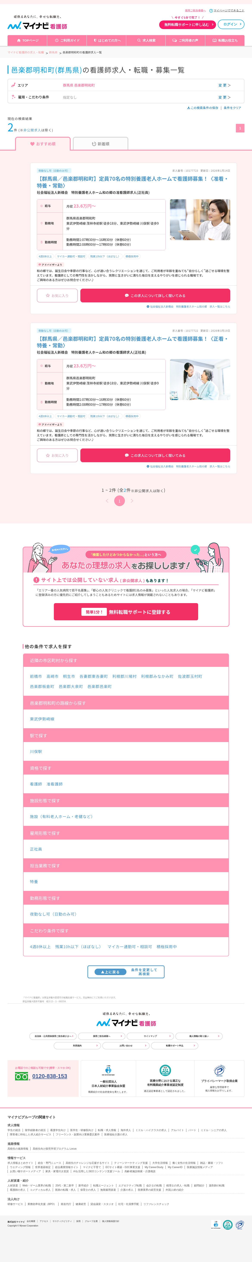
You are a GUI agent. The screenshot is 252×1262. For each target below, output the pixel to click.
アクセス (44, 1221)
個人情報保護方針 (110, 1221)
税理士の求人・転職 (178, 1185)
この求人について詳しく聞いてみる (155, 295)
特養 (34, 881)
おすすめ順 (43, 143)
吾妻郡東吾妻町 (93, 676)
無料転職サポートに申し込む (186, 24)
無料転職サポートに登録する (126, 612)
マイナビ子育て (92, 1167)
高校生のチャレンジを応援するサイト (88, 1162)
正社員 (36, 849)
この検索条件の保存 (203, 108)
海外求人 (126, 1130)
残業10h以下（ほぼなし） (105, 256)
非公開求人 (32, 130)
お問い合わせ (126, 1045)
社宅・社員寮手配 (128, 1204)
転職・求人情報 (107, 1130)
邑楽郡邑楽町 (99, 686)
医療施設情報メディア (200, 1167)
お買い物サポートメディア (25, 1171)
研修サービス (15, 1204)
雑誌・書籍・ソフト (211, 1162)
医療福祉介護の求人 (116, 1134)
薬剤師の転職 (216, 1185)
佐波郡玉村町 (190, 676)
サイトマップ (150, 1036)
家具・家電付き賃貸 (57, 1171)
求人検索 (149, 40)
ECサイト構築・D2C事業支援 (123, 1167)
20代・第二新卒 (64, 1185)
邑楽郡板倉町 (42, 686)
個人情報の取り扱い (199, 1036)
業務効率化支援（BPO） (42, 1204)
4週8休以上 (45, 256)
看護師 (36, 784)
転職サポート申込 (174, 1045)
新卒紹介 (83, 1185)
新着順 (100, 143)
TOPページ (30, 40)
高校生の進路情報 (18, 1148)
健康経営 (81, 1204)
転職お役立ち (228, 40)
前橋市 (36, 676)
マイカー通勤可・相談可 (71, 256)
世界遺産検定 (43, 1167)
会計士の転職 (154, 1185)
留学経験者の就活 (35, 1130)
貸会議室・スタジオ (102, 1204)
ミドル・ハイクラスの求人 (150, 1130)
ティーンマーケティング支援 (131, 1162)
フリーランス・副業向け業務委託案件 (78, 1134)
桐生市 (69, 676)
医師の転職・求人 (65, 1189)
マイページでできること (229, 10)
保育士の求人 (88, 1189)
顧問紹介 (199, 1185)
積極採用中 (132, 256)
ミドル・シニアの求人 (214, 1130)
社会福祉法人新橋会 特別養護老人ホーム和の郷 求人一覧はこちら (190, 306)
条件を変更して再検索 (126, 971)
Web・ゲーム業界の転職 (36, 1185)
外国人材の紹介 (175, 1189)
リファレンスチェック (156, 1204)
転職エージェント (103, 1185)
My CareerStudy (154, 1167)
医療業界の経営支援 (149, 1189)
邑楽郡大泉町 (71, 686)
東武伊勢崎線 (42, 719)
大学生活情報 (160, 1162)
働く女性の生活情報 (184, 1162)
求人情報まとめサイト (20, 1162)
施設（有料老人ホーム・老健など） (62, 816)
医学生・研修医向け (81, 1130)
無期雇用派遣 (108, 1189)
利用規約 (77, 1045)
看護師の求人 (17, 1189)
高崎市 (53, 676)
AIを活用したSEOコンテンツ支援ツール (96, 1171)
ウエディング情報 (20, 1167)
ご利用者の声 (188, 40)
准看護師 (55, 784)
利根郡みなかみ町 (157, 676)
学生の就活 (14, 1130)
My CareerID (175, 1167)
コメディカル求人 (40, 1189)
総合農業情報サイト (66, 1167)
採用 (78, 1221)
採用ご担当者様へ (195, 10)
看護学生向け (58, 1130)
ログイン (230, 24)
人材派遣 (13, 1185)
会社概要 (31, 1221)
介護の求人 (126, 1189)
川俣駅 (36, 751)
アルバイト (177, 1130)
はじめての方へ (109, 40)
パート (192, 1130)
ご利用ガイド (70, 40)
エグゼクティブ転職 (130, 1185)
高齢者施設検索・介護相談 (140, 1171)
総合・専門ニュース (49, 1162)
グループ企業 (91, 1221)
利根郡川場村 (124, 676)
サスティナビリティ (62, 1221)
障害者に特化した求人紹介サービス (30, 1134)
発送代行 (66, 1204)
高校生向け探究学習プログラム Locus (54, 1148)
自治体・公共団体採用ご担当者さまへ (53, 1036)
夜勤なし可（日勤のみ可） (54, 170)
